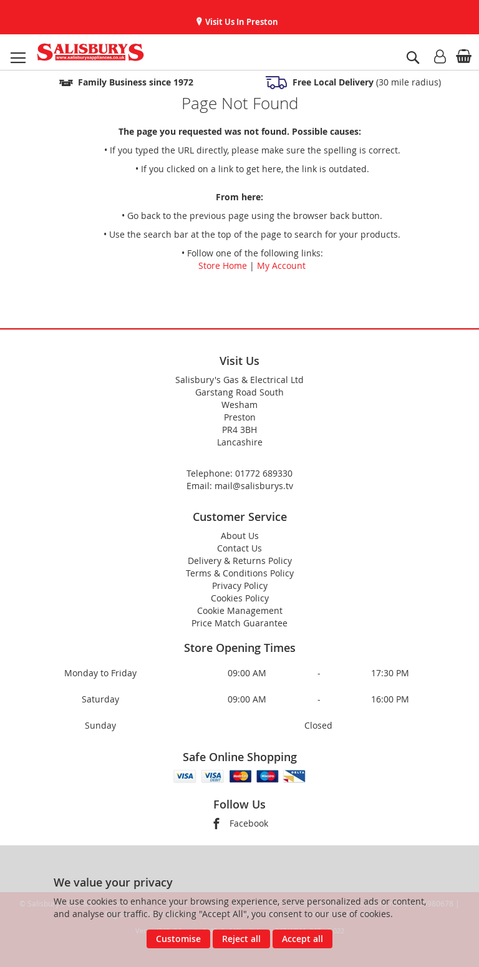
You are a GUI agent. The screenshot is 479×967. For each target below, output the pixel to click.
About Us (240, 536)
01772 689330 (264, 473)
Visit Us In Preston (240, 21)
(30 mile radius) (365, 82)
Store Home (222, 265)
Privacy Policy (240, 585)
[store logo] (90, 52)
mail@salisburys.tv (254, 486)
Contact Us (239, 548)
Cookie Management (240, 610)
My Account (281, 265)
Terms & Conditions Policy (240, 573)
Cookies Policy (240, 598)
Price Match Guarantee (239, 623)
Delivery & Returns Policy (240, 560)
